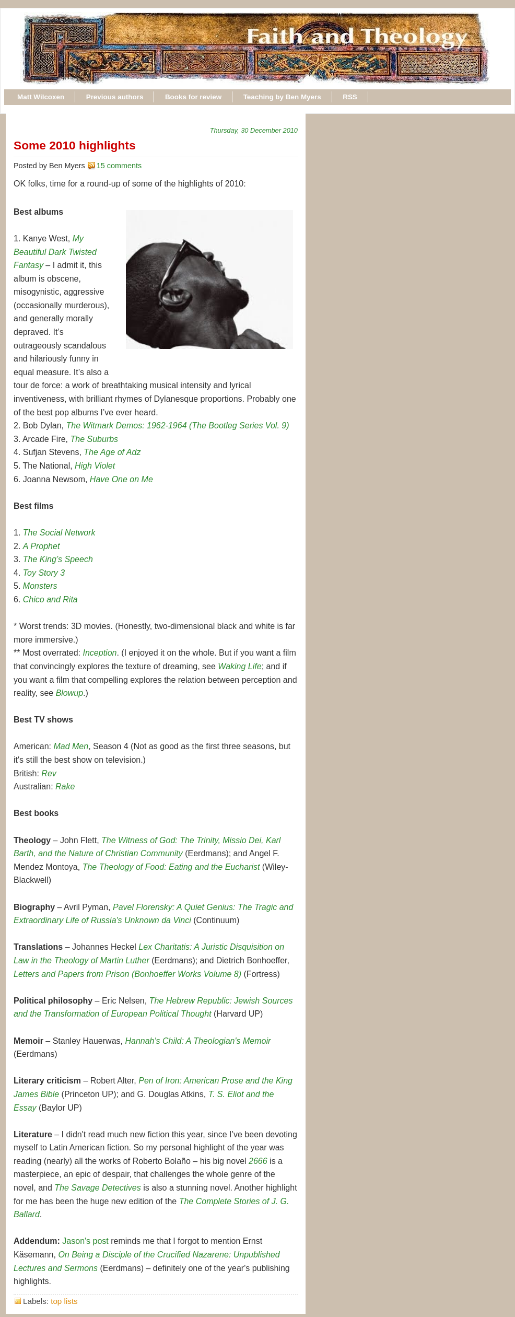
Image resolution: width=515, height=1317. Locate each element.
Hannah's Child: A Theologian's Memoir (198, 1040)
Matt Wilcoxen (40, 97)
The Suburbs (95, 439)
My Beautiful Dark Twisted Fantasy (55, 252)
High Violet (95, 465)
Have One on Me (121, 479)
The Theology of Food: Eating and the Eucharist (171, 867)
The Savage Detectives (97, 1187)
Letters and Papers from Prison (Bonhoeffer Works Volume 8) (127, 974)
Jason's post (85, 1241)
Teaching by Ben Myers (282, 97)
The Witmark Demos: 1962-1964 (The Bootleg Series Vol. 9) (177, 425)
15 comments (119, 165)
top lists (64, 1301)
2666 (258, 1161)
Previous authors (115, 97)
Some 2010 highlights (75, 145)
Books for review (193, 97)
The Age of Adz (112, 452)
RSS (350, 97)
